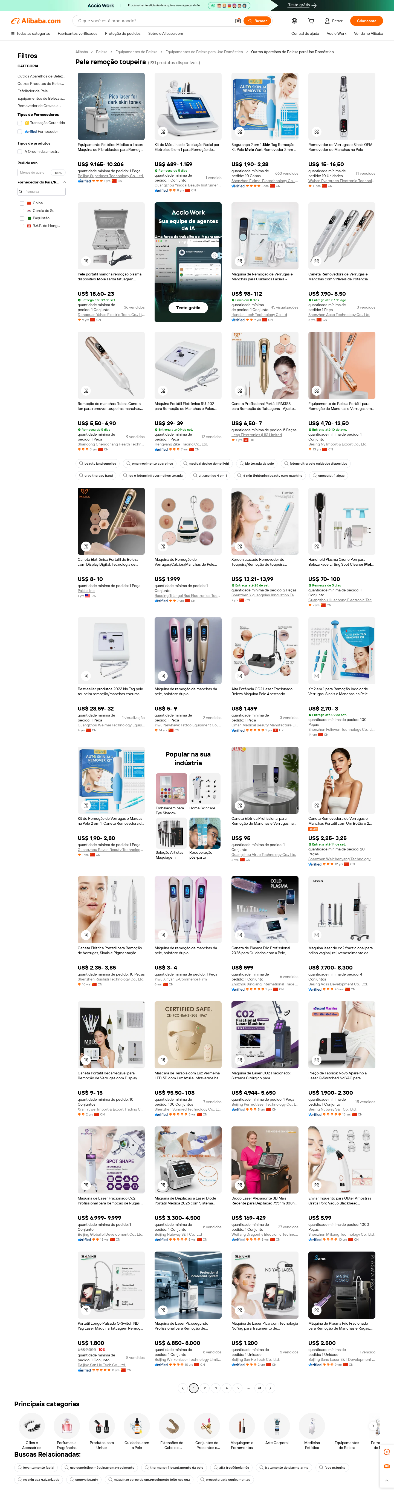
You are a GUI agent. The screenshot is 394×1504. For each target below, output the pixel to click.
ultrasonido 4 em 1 (210, 475)
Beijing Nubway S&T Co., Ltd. (332, 1109)
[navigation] (41, 720)
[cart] (312, 21)
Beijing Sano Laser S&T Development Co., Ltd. (341, 1359)
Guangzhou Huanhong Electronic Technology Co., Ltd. (341, 600)
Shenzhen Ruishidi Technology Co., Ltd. (111, 979)
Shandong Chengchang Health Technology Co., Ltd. (111, 444)
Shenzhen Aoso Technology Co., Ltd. (339, 314)
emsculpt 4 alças (328, 475)
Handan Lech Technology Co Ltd (259, 314)
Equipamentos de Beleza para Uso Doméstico (204, 52)
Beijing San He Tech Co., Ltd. (102, 1365)
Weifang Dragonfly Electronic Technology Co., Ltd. (265, 1234)
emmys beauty (84, 1479)
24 (259, 1388)
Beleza (101, 52)
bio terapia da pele (257, 463)
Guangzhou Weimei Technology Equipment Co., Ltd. (111, 725)
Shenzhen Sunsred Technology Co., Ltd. (188, 1109)
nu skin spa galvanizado (38, 1479)
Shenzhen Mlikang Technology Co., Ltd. (341, 1234)
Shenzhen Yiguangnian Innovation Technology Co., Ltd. (265, 595)
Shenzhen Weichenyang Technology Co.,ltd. (341, 859)
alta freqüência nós (231, 1467)
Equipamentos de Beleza (136, 52)
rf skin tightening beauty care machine (269, 475)
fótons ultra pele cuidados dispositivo (315, 463)
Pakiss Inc (86, 590)
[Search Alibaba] (154, 21)
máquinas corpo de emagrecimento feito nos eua (149, 1479)
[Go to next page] (270, 1388)
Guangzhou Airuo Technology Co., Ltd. (263, 854)
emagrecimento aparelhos (149, 463)
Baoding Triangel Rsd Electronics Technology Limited (188, 595)
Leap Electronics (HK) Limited (256, 435)
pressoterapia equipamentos (225, 1479)
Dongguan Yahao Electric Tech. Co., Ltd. (111, 314)
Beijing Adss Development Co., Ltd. (338, 984)
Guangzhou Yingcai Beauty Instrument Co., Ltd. (188, 185)
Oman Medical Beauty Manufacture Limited (265, 725)
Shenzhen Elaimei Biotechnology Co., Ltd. (265, 181)
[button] (238, 21)
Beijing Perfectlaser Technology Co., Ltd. (265, 1104)
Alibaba (82, 52)
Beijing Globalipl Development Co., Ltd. (110, 1234)
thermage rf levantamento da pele (174, 1467)
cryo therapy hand (96, 475)
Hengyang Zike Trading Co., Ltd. (181, 444)
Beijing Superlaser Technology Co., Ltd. (111, 176)
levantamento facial (36, 1467)
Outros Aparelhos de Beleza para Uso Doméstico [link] (292, 52)
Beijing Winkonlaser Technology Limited (188, 1359)
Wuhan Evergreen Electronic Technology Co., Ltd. (341, 181)
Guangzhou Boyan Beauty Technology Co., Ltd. (111, 849)
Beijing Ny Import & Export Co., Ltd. (337, 444)
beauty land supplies (97, 463)
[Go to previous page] (183, 1388)
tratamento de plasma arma (284, 1467)
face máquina (332, 1467)
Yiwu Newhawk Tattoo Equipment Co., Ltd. (188, 725)
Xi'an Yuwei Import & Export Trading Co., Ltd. (111, 1109)
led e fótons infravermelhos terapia (153, 475)
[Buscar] (257, 20)
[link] (387, 1452)
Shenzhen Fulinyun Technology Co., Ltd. (341, 729)
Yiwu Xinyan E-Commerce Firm (181, 979)
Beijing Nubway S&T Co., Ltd (178, 1234)
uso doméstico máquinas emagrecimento (99, 1467)
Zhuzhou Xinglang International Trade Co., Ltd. (265, 984)
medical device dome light (206, 463)
